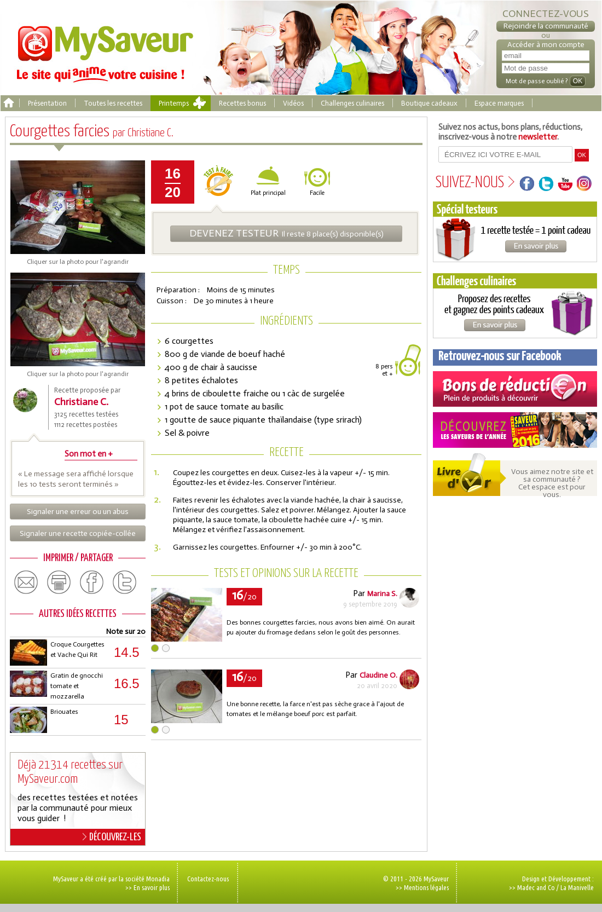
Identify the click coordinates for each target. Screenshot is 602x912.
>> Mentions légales (422, 887)
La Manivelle (577, 887)
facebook (92, 582)
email (26, 582)
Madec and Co (536, 887)
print (59, 582)
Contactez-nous (208, 878)
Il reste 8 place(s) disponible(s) (286, 233)
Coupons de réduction (515, 389)
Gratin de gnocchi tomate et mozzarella (76, 686)
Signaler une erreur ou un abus (78, 511)
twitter (125, 582)
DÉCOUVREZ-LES (112, 837)
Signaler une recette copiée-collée (78, 533)
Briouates (64, 711)
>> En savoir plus (147, 887)
